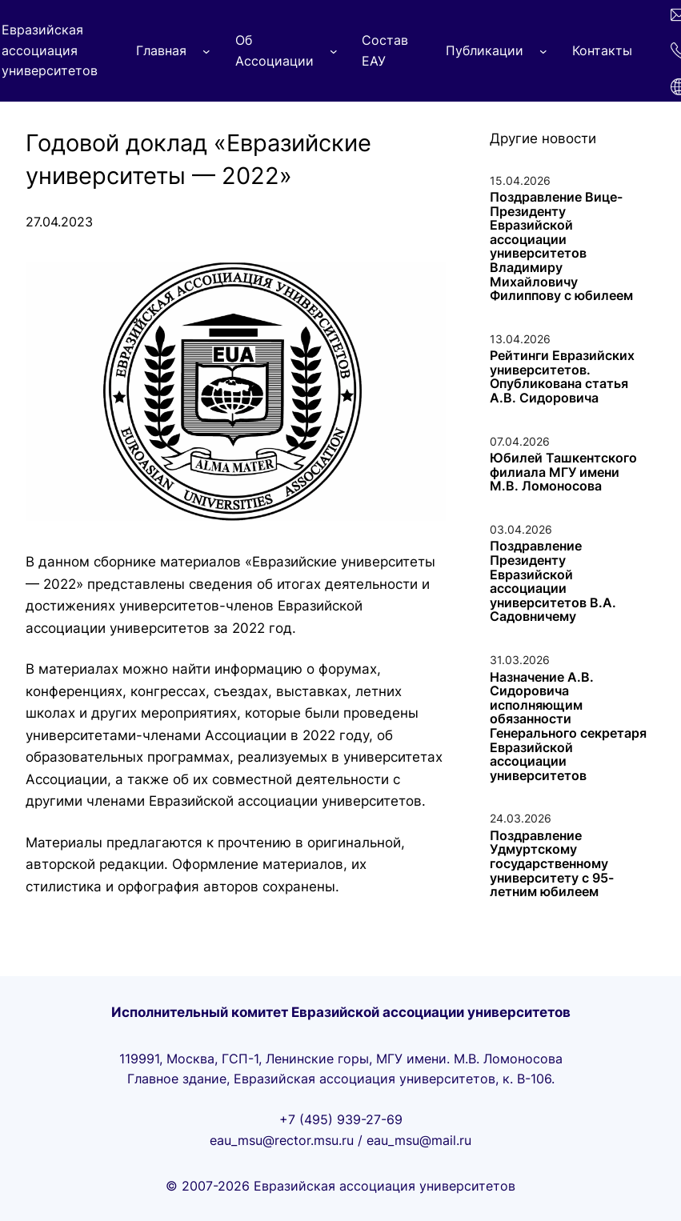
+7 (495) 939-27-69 (341, 1119)
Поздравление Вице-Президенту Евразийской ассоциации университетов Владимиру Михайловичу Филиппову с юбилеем (561, 246)
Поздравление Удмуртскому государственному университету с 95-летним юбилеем (552, 864)
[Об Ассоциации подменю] (334, 51)
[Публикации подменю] (543, 51)
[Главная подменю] (206, 51)
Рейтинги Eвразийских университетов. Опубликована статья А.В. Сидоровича (562, 377)
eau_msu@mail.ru (419, 1140)
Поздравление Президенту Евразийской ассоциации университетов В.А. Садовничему (553, 581)
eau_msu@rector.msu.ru (282, 1140)
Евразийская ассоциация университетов (50, 50)
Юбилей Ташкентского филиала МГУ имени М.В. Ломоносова (563, 472)
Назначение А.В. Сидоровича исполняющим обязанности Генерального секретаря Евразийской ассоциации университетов (568, 727)
